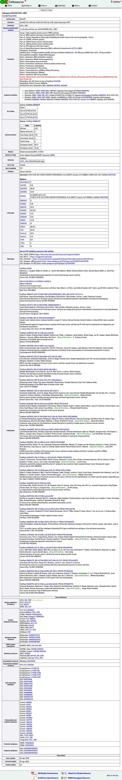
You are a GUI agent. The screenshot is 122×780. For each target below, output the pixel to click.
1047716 (29, 720)
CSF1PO (23, 185)
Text (4, 16)
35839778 (30, 584)
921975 (28, 711)
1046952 (29, 718)
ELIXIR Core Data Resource (48, 778)
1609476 (29, 731)
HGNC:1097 (41, 97)
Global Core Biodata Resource (79, 773)
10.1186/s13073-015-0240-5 (48, 522)
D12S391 (23, 210)
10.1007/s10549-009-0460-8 (48, 391)
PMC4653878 (69, 522)
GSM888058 (28, 694)
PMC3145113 (64, 403)
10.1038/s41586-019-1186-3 (47, 571)
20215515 (30, 416)
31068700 (30, 571)
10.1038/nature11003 (45, 429)
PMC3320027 (64, 429)
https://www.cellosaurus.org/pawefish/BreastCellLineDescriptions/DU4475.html (63, 259)
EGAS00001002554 (31, 753)
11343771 (30, 305)
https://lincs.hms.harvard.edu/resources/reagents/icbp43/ (57, 254)
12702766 (57, 81)
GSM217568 (28, 679)
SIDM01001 (40, 616)
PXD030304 (29, 745)
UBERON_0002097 (60, 85)
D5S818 (23, 196)
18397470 (50, 99)
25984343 (69, 52)
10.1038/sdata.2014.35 (46, 470)
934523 (29, 713)
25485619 (30, 483)
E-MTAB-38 (35, 668)
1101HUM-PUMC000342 (33, 614)
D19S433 (23, 223)
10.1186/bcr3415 (43, 442)
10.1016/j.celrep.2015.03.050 (48, 509)
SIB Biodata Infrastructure (48, 773)
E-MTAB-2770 (36, 675)
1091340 (29, 722)
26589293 (36, 104)
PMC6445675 (73, 560)
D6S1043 (23, 200)
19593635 (84, 91)
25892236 (30, 509)
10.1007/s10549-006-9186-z (47, 369)
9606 (52, 155)
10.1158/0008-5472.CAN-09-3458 (50, 416)
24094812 (30, 457)
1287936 (29, 726)
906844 (33, 618)
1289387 (29, 728)
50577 (31, 627)
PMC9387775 (68, 584)
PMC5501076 (67, 547)
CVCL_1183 (36, 612)
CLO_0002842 (29, 610)
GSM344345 (28, 683)
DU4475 (31, 625)
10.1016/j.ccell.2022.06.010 (47, 584)
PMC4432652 (66, 470)
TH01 (22, 239)
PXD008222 (29, 743)
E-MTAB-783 (35, 670)
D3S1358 (23, 192)
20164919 (30, 403)
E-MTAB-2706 (36, 673)
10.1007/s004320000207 (46, 318)
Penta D (23, 233)
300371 (26, 604)
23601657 (30, 442)
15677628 (30, 346)
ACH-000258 (31, 621)
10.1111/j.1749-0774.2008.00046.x (50, 380)
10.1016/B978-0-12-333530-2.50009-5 (37, 281)
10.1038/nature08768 (45, 403)
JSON (14, 16)
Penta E (23, 236)
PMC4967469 (67, 534)
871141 (28, 704)
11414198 (30, 318)
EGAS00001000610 (30, 748)
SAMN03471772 (34, 635)
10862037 (30, 294)
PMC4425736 (70, 509)
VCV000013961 (86, 97)
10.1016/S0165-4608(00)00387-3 (49, 305)
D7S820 (23, 204)
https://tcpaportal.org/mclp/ (41, 257)
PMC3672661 (60, 442)
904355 (29, 707)
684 (40, 645)
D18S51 (22, 220)
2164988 (29, 733)
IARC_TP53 (24, 735)
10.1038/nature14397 (45, 496)
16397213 (30, 356)
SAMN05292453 (34, 639)
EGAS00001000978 (31, 750)
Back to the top (112, 775)
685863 (29, 702)
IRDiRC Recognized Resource (79, 778)
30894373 (36, 121)
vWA (22, 246)
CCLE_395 (29, 737)
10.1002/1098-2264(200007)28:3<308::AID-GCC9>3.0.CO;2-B (60, 294)
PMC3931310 (67, 457)
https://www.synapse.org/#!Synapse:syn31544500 (55, 263)
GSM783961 (28, 690)
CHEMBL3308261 (37, 649)
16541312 (30, 369)
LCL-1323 (32, 629)
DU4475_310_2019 (36, 655)
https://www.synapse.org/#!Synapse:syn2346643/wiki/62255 (65, 261)
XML (8, 16)
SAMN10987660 (34, 641)
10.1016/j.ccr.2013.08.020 (47, 457)
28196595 (30, 547)
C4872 (40, 151)
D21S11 (22, 226)
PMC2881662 (72, 416)
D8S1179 (23, 207)
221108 (47, 52)
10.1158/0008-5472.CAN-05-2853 (49, 356)
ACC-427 (28, 606)
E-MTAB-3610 (36, 677)
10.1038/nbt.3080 (44, 483)
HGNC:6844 (45, 91)
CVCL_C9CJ (24, 161)
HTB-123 (28, 602)
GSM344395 (28, 686)
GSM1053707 (28, 697)
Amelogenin (24, 182)
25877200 (112, 175)
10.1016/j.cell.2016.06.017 (47, 534)
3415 (28, 632)
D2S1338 (23, 188)
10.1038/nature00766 (46, 333)
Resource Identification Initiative (10, 29)
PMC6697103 (68, 571)
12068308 (35, 99)
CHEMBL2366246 (39, 651)
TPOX (22, 243)
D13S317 (23, 213)
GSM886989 (28, 692)
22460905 (30, 429)
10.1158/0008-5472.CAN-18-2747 (50, 560)
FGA (21, 230)
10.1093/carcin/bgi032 (46, 346)
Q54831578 (31, 661)
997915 (28, 715)
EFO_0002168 (29, 665)
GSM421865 (28, 688)
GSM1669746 (28, 699)
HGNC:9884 (45, 93)
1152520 (29, 724)
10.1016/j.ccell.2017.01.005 (47, 547)
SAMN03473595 (34, 637)
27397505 (30, 534)
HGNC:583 (41, 95)
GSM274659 (28, 681)
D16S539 (23, 217)
